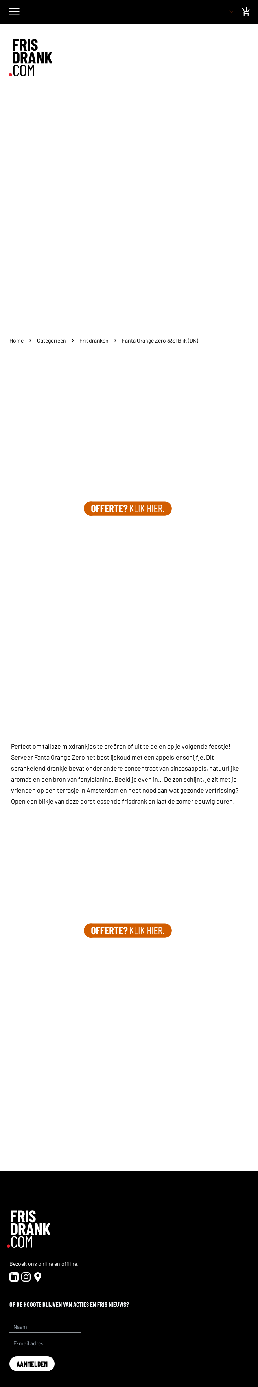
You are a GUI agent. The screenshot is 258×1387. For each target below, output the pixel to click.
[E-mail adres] (45, 1343)
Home (16, 340)
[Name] (45, 1327)
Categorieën (51, 340)
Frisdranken (94, 340)
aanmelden (32, 1363)
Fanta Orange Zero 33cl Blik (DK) (160, 340)
